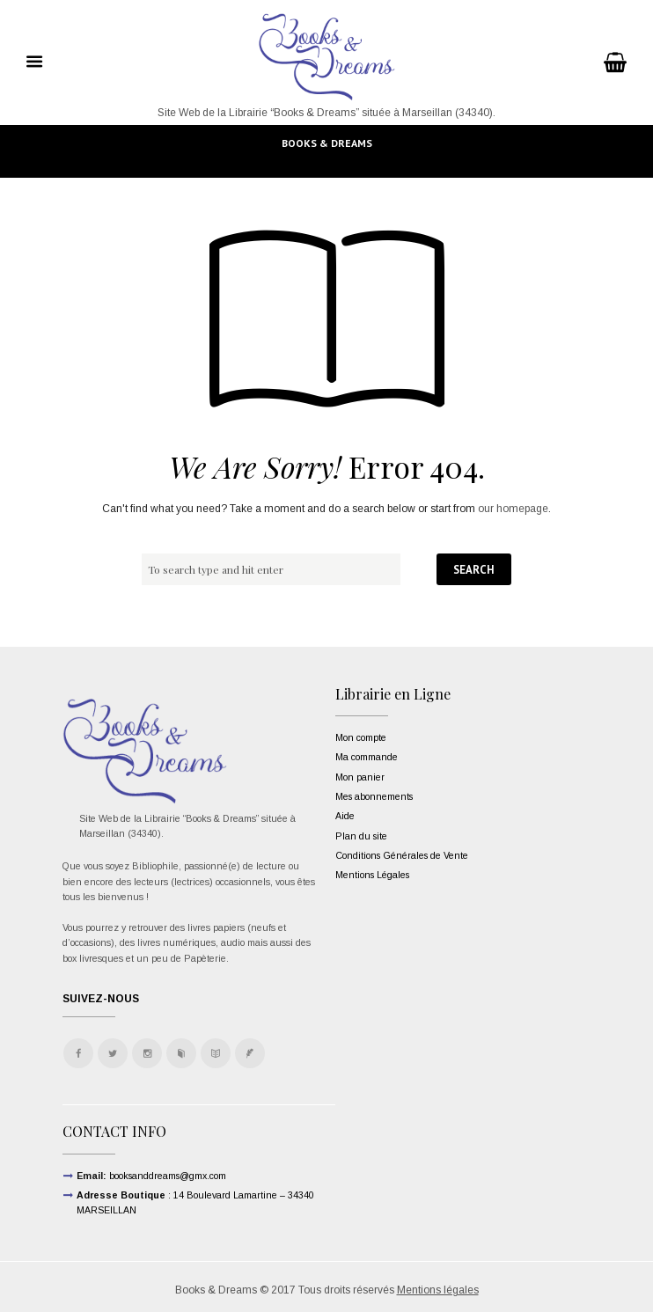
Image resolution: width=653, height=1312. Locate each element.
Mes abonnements (374, 796)
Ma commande (366, 756)
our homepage (513, 508)
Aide (345, 815)
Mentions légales (438, 1290)
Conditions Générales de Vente (401, 855)
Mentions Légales (372, 874)
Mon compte (360, 737)
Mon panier (360, 777)
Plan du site (361, 836)
